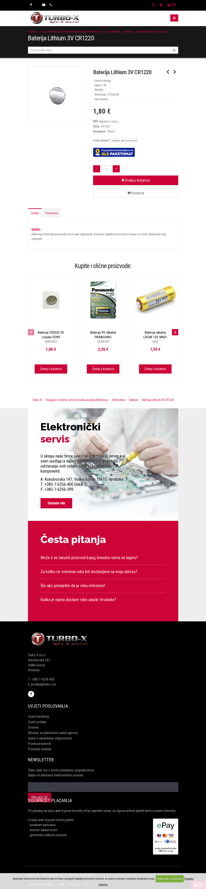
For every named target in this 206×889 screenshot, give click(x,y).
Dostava (33, 727)
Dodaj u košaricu (135, 180)
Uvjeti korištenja (38, 717)
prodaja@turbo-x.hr (43, 684)
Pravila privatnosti (39, 744)
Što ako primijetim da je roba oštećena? (72, 585)
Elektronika (113, 31)
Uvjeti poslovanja (48, 706)
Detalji (35, 213)
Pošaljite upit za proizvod (124, 140)
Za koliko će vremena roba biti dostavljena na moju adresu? (88, 571)
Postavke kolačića (39, 749)
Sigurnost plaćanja (50, 800)
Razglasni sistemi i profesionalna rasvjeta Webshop (72, 31)
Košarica (135, 193)
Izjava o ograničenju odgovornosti (50, 738)
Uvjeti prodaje (37, 722)
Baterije (128, 31)
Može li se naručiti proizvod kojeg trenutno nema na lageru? (89, 557)
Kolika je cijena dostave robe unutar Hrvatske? (78, 599)
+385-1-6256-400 (42, 679)
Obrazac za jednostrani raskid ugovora (53, 733)
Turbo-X (33, 31)
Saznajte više (56, 503)
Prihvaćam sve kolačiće (170, 878)
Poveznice (51, 213)
